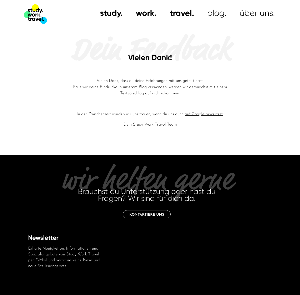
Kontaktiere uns (146, 214)
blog (216, 13)
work (145, 13)
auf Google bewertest (204, 114)
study (110, 13)
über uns (256, 13)
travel (181, 13)
